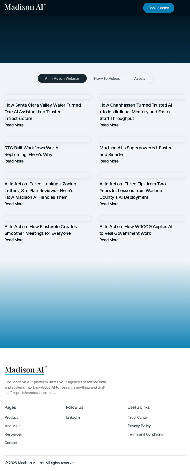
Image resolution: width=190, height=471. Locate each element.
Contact (11, 444)
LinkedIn (73, 418)
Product (11, 418)
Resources (13, 435)
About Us (13, 427)
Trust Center (138, 418)
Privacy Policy (139, 427)
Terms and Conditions (145, 435)
